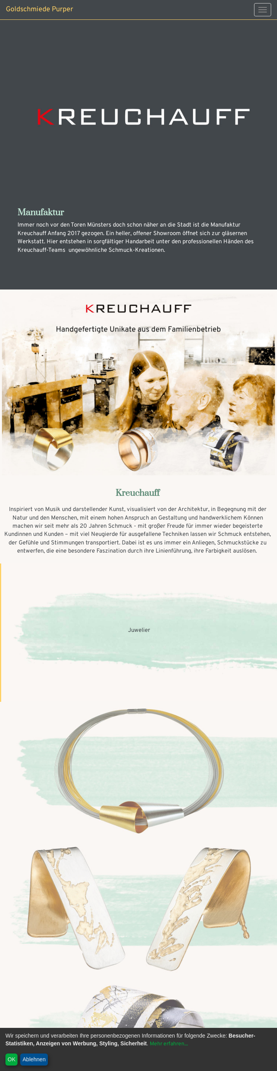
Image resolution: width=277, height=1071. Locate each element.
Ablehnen (34, 1059)
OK (12, 1059)
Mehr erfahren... (169, 1044)
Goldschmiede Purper (39, 9)
